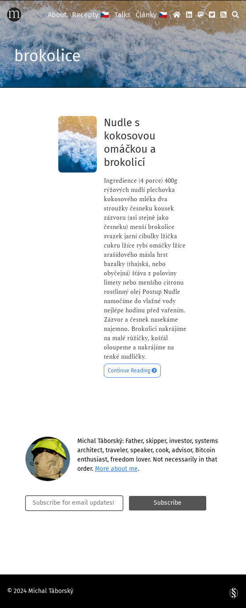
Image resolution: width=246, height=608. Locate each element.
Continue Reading (132, 371)
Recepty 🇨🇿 (90, 15)
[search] (235, 14)
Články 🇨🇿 (151, 15)
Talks (122, 15)
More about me (116, 469)
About (57, 15)
